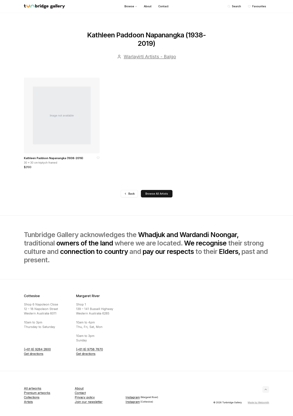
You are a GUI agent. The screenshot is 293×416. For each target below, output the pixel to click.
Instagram (142, 397)
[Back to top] (265, 389)
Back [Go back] (129, 193)
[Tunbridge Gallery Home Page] (44, 6)
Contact (163, 6)
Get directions (33, 354)
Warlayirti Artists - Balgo (150, 56)
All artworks (32, 388)
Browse (130, 6)
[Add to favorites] (98, 157)
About (148, 6)
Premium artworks (37, 393)
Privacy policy (85, 397)
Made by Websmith (258, 402)
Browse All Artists (156, 193)
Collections (31, 397)
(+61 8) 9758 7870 (89, 349)
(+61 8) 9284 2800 (37, 349)
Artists (28, 402)
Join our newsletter (89, 402)
